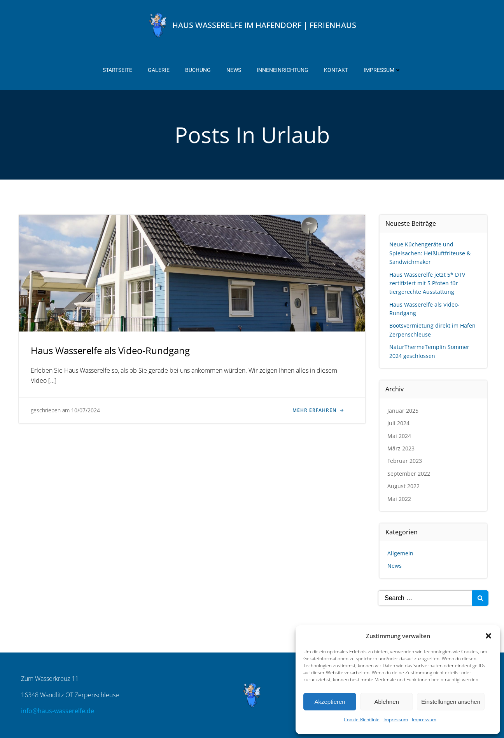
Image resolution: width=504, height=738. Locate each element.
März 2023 (401, 448)
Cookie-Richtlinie (362, 719)
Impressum (395, 719)
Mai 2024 (399, 436)
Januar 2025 (402, 410)
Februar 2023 (404, 460)
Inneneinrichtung (282, 70)
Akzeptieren (329, 701)
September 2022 (408, 473)
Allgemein (400, 553)
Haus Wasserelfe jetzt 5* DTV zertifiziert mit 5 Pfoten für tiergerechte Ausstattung (427, 283)
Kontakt (336, 70)
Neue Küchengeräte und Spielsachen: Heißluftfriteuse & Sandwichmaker (430, 253)
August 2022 (403, 486)
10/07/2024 (85, 410)
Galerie (159, 70)
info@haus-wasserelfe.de (57, 711)
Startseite (117, 70)
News (233, 70)
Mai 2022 (399, 498)
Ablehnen (386, 701)
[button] (488, 636)
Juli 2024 (398, 423)
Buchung (198, 70)
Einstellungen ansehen (450, 701)
